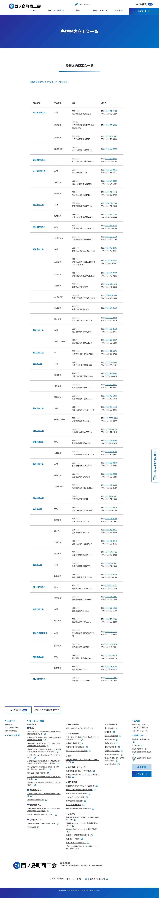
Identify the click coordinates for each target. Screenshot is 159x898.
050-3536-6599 (111, 418)
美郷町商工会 (38, 442)
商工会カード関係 (72, 839)
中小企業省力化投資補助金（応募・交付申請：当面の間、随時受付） (43, 768)
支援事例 (144, 4)
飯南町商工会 (38, 330)
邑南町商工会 (38, 464)
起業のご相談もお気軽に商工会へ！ (40, 814)
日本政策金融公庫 (72, 743)
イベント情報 (13, 735)
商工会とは (136, 745)
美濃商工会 (37, 564)
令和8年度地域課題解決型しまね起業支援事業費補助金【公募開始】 (43, 744)
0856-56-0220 (111, 574)
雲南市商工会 (38, 249)
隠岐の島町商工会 (40, 633)
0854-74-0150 (111, 307)
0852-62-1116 (111, 192)
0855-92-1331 (111, 496)
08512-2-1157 (111, 631)
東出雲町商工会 (39, 160)
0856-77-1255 (111, 608)
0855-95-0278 (111, 462)
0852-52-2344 (111, 158)
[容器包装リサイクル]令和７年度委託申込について (82, 824)
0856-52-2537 (111, 563)
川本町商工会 (38, 430)
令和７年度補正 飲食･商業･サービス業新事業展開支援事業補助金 (44, 738)
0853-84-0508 (111, 373)
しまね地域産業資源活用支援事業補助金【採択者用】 (44, 777)
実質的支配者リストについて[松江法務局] (81, 829)
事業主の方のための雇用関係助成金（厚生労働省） (44, 783)
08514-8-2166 (111, 666)
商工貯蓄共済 (110, 728)
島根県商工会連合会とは (141, 739)
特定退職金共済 (110, 764)
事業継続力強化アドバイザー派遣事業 (80, 786)
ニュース (33, 10)
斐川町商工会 (38, 352)
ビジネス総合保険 (111, 736)
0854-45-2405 (111, 247)
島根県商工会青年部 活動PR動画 (78, 771)
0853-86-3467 (111, 384)
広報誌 (77, 10)
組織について (140, 735)
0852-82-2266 (111, 111)
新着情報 (8, 724)
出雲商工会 (37, 363)
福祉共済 (108, 732)
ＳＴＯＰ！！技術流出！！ (76, 843)
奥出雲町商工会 (39, 227)
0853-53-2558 (111, 362)
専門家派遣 (72, 782)
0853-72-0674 (111, 351)
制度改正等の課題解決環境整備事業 (79, 789)
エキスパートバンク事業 (75, 797)
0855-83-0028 (111, 473)
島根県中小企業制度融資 (75, 747)
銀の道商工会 (38, 408)
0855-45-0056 (111, 529)
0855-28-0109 (111, 518)
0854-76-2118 (111, 328)
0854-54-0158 (111, 225)
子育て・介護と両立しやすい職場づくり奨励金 (44, 794)
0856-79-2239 (111, 619)
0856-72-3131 (111, 585)
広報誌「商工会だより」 (141, 724)
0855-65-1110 (111, 407)
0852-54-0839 (111, 180)
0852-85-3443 (111, 125)
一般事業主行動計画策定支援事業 (78, 808)
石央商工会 (37, 508)
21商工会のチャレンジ (140, 731)
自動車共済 (109, 743)
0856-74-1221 (111, 596)
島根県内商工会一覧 (139, 749)
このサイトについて (97, 879)
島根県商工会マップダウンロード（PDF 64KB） (49, 82)
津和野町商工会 (39, 587)
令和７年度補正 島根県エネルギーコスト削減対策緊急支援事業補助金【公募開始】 (44, 750)
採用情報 (119, 10)
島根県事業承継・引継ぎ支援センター (41, 823)
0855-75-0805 (111, 440)
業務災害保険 (110, 739)
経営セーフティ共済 (112, 751)
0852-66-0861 (111, 169)
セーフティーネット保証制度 (77, 751)
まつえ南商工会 (39, 171)
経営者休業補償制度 (112, 754)
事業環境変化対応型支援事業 (77, 793)
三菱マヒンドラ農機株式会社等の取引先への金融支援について (82, 738)
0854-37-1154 (111, 214)
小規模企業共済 (110, 747)
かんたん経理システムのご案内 (77, 728)
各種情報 (71, 813)
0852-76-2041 (111, 136)
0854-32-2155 (111, 203)
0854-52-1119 (111, 236)
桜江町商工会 (38, 497)
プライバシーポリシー (75, 879)
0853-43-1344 (111, 395)
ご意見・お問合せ (57, 878)
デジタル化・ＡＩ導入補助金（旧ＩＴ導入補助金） (44, 756)
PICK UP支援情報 (11, 727)
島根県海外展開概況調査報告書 (77, 835)
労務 (70, 756)
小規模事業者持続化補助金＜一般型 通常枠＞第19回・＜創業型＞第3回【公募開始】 (44, 762)
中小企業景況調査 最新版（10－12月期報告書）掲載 (82, 818)
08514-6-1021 (111, 677)
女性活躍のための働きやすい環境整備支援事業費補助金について (44, 732)
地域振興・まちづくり (77, 767)
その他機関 (31, 827)
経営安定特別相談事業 (74, 801)
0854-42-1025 (111, 284)
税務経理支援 (73, 724)
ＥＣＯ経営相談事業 (73, 804)
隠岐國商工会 (38, 656)
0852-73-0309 (111, 148)
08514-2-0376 (111, 655)
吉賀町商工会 (38, 609)
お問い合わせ (144, 11)
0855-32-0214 (111, 541)
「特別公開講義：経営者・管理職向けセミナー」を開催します (82, 847)
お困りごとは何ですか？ (47, 710)
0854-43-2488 (111, 260)
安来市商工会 (38, 204)
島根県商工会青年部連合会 (141, 752)
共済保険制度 (112, 724)
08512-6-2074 (111, 644)
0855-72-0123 (111, 429)
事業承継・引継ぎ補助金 (36, 773)
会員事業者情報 (11, 731)
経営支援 (32, 724)
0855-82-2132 (111, 451)
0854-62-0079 (111, 317)
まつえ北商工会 (39, 112)
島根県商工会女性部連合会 (141, 758)
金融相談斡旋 (73, 733)
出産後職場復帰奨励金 (35, 799)
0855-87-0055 (111, 485)
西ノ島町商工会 (39, 679)
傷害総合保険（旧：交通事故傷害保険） (115, 759)
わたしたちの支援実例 (140, 727)
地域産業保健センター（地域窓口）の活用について (82, 760)
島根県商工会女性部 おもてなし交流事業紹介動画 (82, 775)
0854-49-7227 (111, 273)
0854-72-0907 (111, 340)
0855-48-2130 (111, 552)
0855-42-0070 (111, 507)
